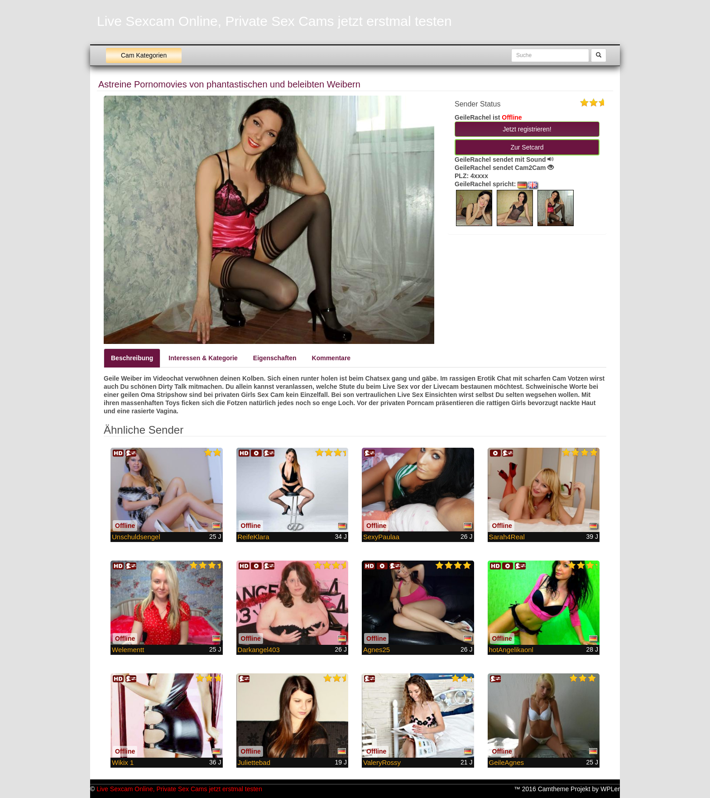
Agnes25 (376, 649)
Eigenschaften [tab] (275, 358)
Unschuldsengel (136, 537)
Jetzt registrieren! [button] (527, 129)
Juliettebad (254, 762)
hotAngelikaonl (511, 649)
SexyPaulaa (381, 537)
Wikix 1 (123, 762)
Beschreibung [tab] (132, 358)
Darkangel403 (259, 649)
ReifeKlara (253, 537)
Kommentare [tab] (331, 358)
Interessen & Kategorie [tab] (203, 358)
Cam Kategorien (144, 55)
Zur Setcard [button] (526, 147)
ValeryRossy (382, 762)
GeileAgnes (506, 762)
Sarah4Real (507, 537)
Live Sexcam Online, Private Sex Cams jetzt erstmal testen (274, 21)
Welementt (128, 649)
